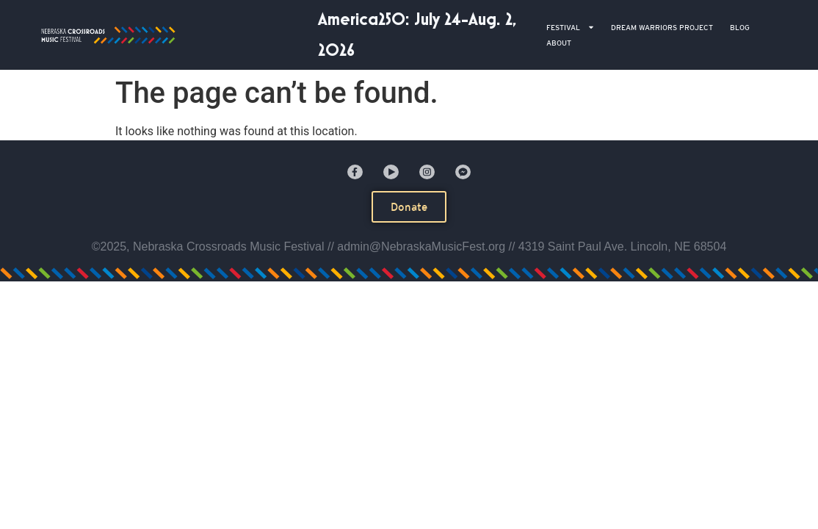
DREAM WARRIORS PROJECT (662, 27)
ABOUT (558, 42)
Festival (570, 27)
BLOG (740, 27)
